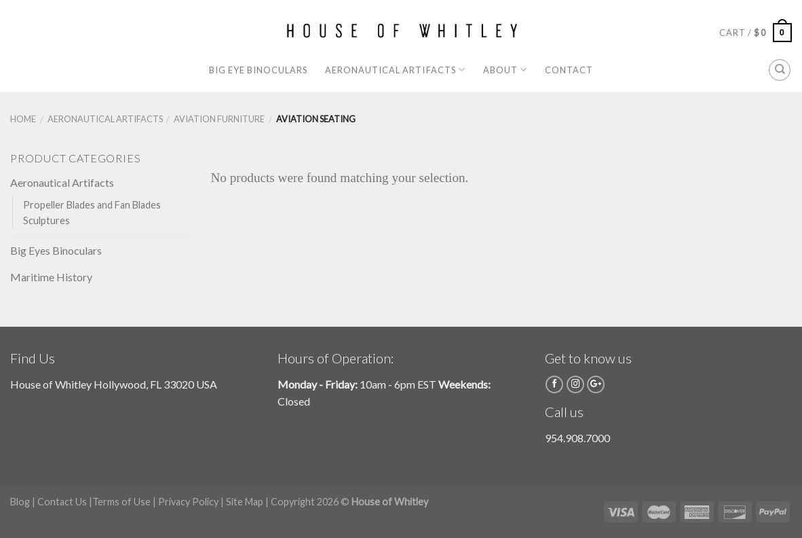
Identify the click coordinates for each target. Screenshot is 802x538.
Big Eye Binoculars (258, 70)
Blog (20, 501)
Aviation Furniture (219, 118)
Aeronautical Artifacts (395, 69)
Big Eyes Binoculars (56, 250)
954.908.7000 (577, 437)
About (505, 69)
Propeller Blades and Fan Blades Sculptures (92, 212)
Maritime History (51, 276)
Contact (569, 70)
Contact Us (62, 501)
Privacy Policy (188, 501)
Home (23, 118)
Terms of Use (121, 501)
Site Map (244, 501)
